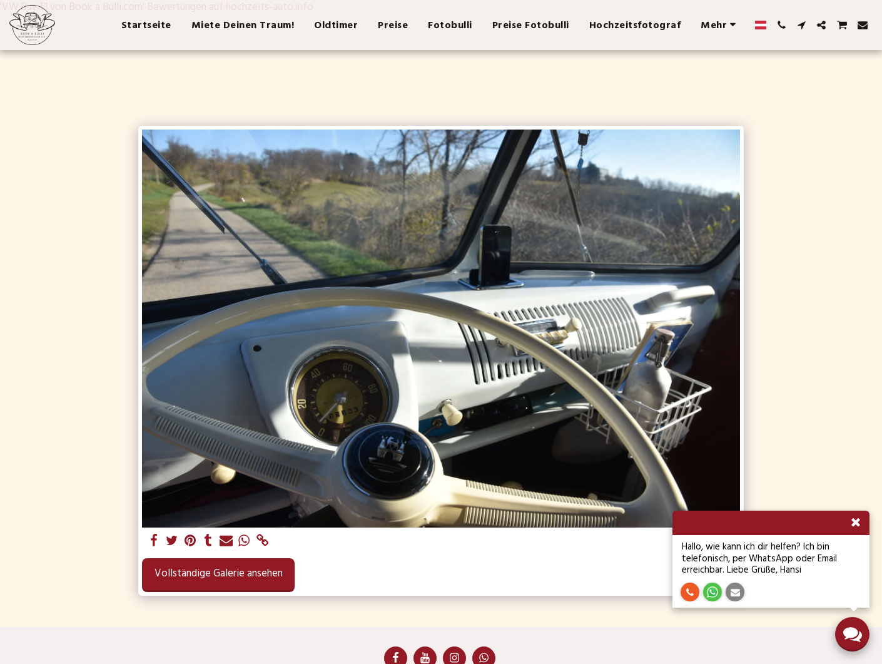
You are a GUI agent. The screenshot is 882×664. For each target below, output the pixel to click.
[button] (781, 25)
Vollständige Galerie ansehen (219, 573)
